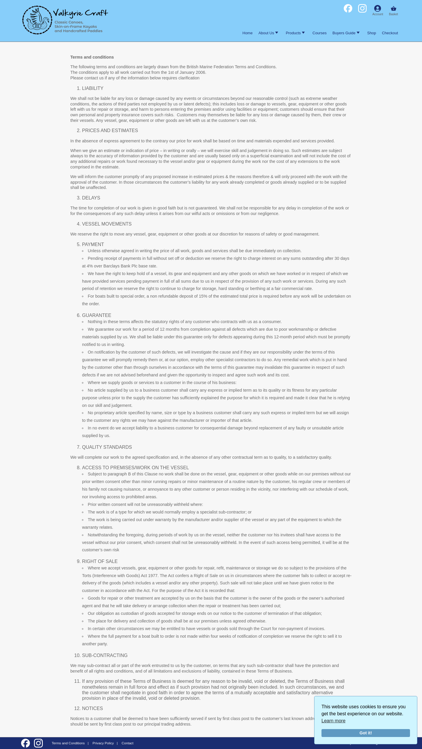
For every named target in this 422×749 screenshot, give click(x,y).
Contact (127, 743)
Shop (371, 33)
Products (295, 33)
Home (247, 33)
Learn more (333, 720)
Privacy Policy (103, 743)
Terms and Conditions (68, 743)
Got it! (366, 733)
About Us (268, 33)
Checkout (390, 33)
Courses (319, 33)
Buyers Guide (346, 33)
